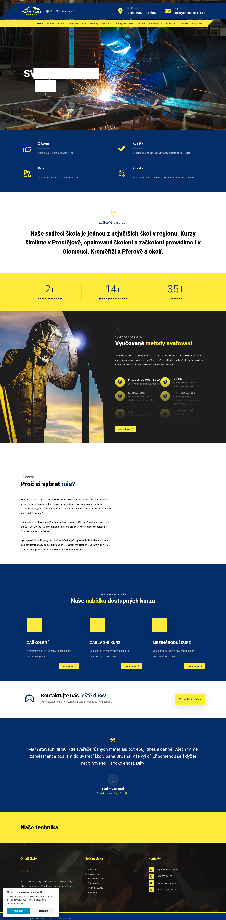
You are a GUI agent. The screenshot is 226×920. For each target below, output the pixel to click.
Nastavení (43, 911)
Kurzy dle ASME (94, 888)
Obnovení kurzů (94, 883)
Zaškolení (91, 869)
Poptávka (91, 892)
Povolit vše (18, 911)
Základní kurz (93, 874)
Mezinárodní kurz (94, 878)
